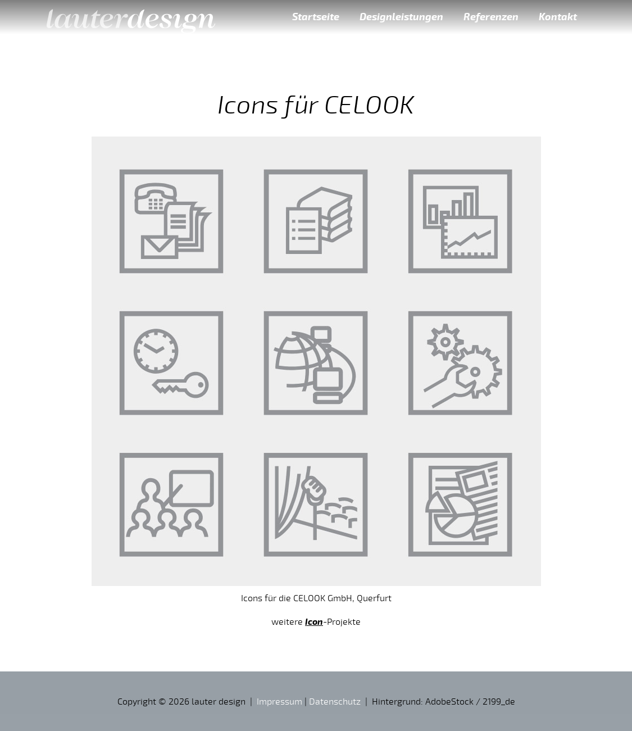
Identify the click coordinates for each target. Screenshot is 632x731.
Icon (314, 621)
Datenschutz (335, 701)
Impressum (279, 701)
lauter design (131, 17)
